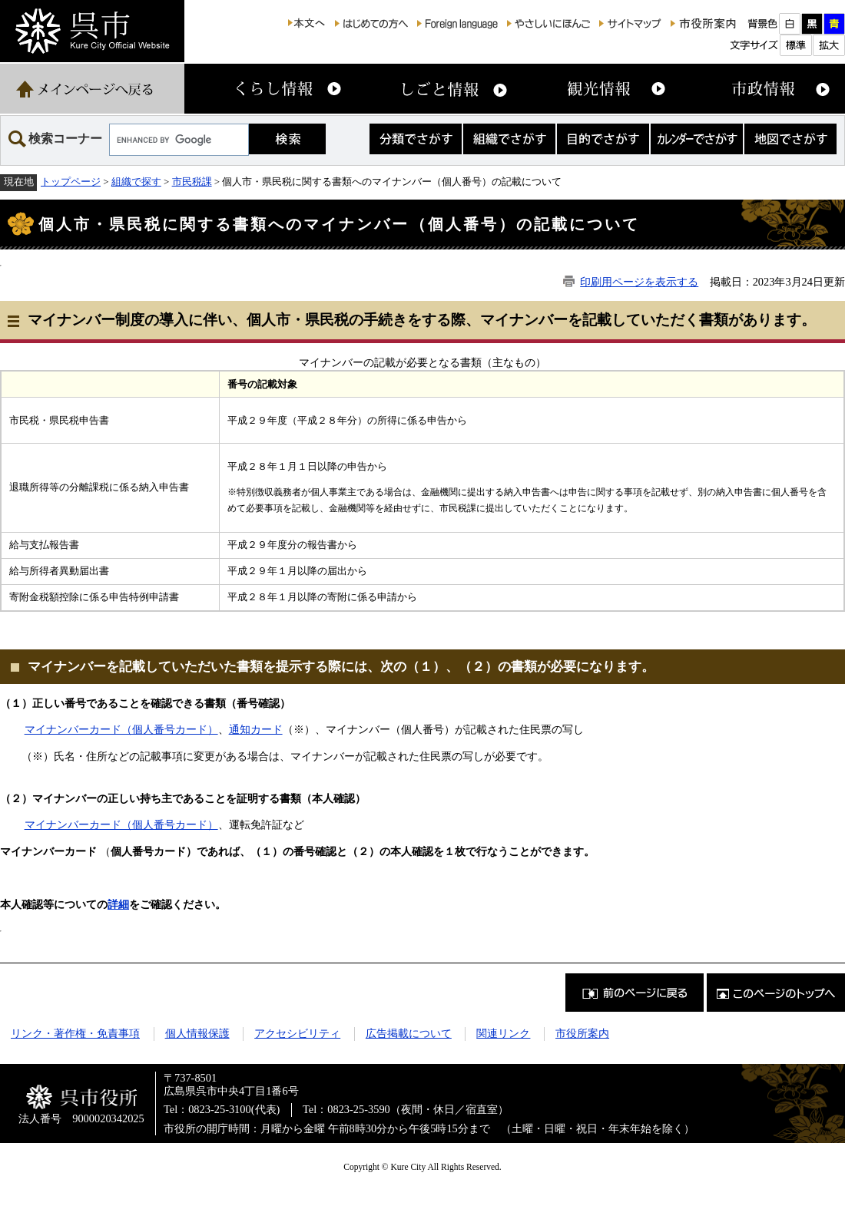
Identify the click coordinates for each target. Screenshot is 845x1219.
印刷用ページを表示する (639, 282)
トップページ (71, 181)
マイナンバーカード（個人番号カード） (121, 729)
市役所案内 (582, 1033)
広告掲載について (409, 1033)
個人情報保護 (197, 1033)
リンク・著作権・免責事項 (75, 1033)
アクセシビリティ (297, 1033)
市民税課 (192, 181)
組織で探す (136, 181)
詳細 (118, 904)
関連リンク (503, 1033)
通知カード (256, 729)
